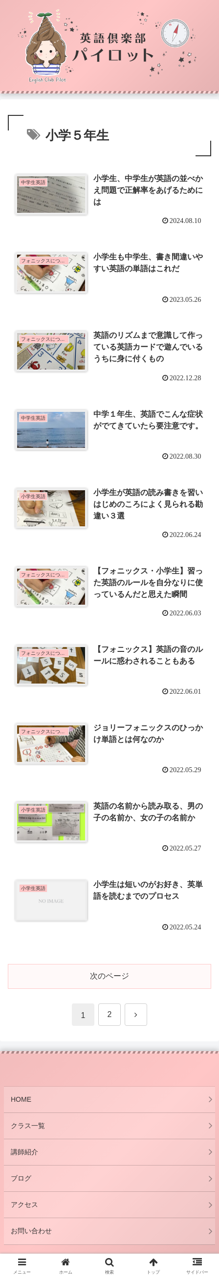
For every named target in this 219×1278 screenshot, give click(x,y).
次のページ (109, 976)
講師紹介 (24, 1152)
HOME (21, 1099)
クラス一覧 (28, 1126)
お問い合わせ (31, 1231)
